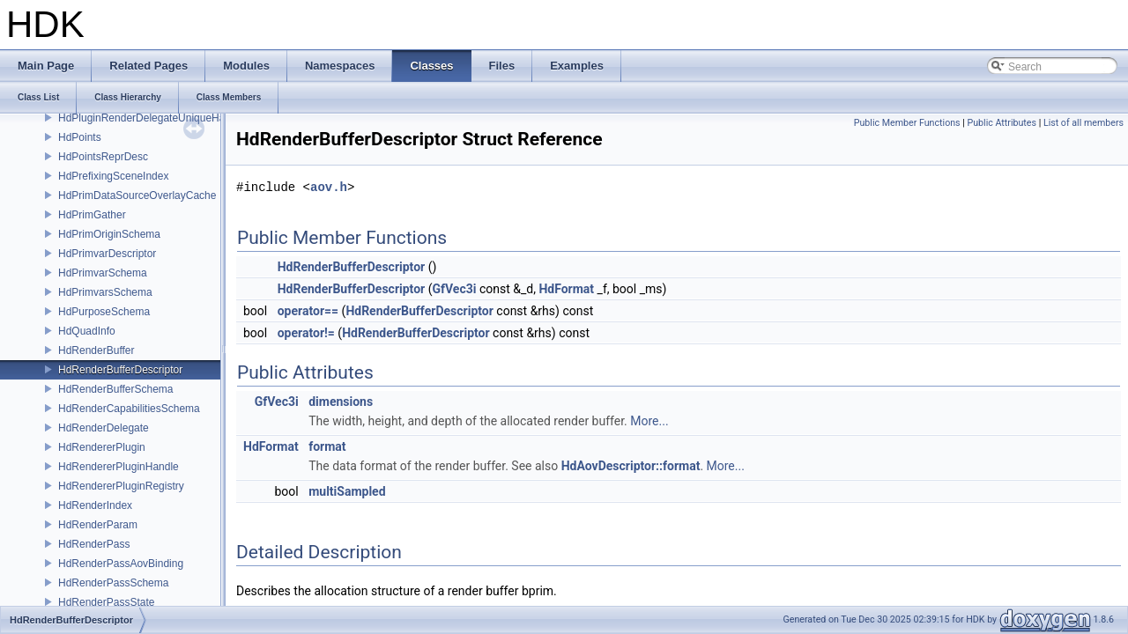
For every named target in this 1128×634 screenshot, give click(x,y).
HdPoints (79, 137)
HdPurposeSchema (104, 312)
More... (649, 421)
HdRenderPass (94, 544)
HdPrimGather (92, 215)
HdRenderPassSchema (113, 583)
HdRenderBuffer (96, 350)
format (326, 446)
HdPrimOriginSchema (109, 234)
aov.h (328, 187)
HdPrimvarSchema (102, 273)
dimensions (340, 401)
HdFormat (566, 289)
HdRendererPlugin (101, 447)
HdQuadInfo (86, 331)
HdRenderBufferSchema (116, 389)
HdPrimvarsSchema (105, 292)
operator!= (306, 333)
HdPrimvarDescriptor (107, 253)
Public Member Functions (907, 123)
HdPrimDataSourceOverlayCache (137, 195)
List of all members (1083, 123)
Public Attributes (1001, 123)
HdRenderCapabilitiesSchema (129, 408)
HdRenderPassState (106, 602)
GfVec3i (454, 289)
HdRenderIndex (95, 505)
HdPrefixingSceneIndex (113, 176)
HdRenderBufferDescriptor (120, 370)
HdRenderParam (97, 525)
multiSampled (346, 491)
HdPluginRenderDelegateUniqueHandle (151, 118)
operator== (308, 311)
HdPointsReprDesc (103, 157)
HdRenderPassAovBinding (120, 563)
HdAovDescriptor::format (631, 466)
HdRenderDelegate (103, 428)
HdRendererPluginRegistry (121, 486)
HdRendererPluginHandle (118, 467)
